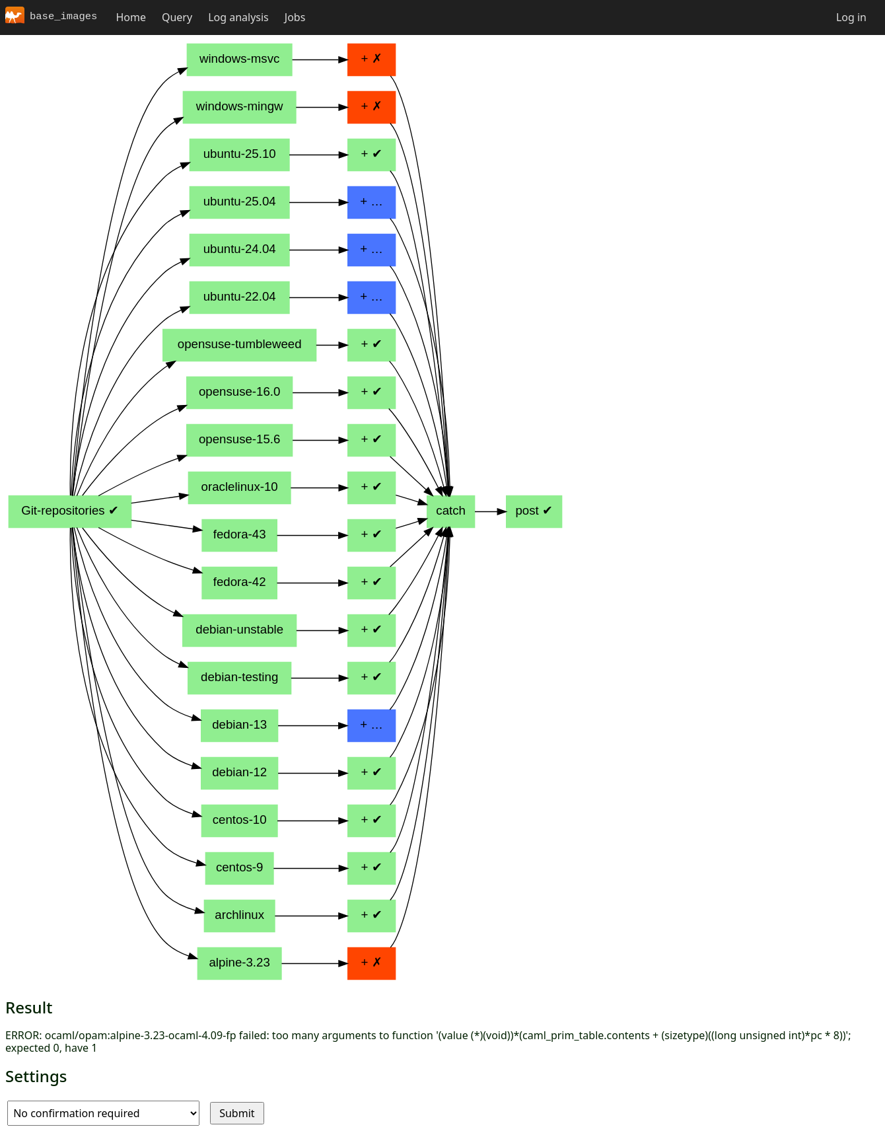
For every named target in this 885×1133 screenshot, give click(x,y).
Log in (851, 17)
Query (177, 17)
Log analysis (238, 17)
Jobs (295, 17)
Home (131, 17)
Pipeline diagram (285, 511)
